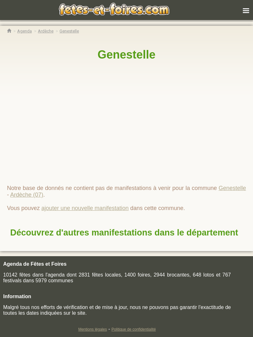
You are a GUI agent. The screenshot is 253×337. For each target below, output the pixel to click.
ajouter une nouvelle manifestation (85, 208)
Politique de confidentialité (133, 329)
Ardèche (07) (26, 195)
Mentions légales (92, 329)
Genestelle (126, 54)
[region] (126, 120)
